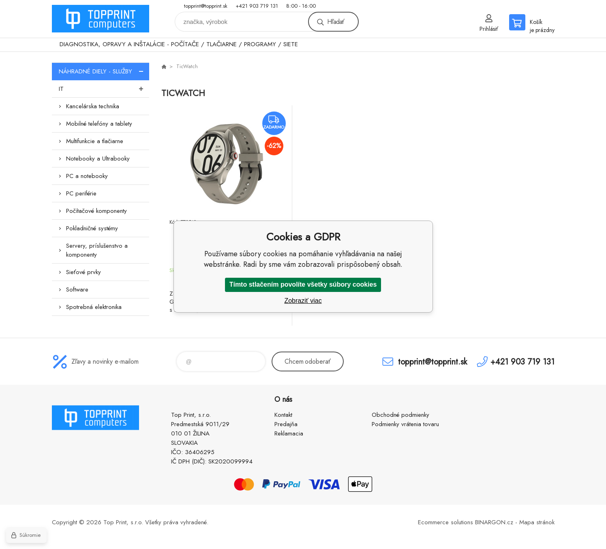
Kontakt (283, 414)
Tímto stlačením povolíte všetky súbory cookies (303, 284)
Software (77, 289)
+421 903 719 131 (257, 6)
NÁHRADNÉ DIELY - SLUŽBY (104, 71)
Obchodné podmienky (400, 414)
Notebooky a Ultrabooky (98, 158)
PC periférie (81, 193)
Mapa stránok (537, 522)
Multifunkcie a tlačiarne (94, 141)
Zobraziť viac (302, 300)
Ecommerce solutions (445, 522)
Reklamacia (288, 433)
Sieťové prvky (83, 272)
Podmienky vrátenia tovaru (405, 424)
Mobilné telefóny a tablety (99, 123)
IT (104, 88)
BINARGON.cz (494, 522)
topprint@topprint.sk (205, 6)
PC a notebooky (87, 176)
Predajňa (286, 424)
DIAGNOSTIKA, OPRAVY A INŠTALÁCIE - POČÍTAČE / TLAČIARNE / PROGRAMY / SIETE (179, 44)
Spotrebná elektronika (94, 306)
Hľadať (335, 21)
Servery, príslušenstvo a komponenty (97, 250)
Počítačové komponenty (96, 210)
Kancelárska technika (92, 106)
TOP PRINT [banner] (100, 19)
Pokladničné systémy (92, 228)
